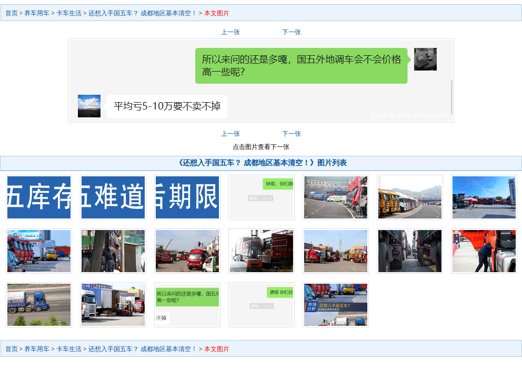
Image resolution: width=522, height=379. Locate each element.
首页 (11, 13)
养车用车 (36, 13)
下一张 (291, 32)
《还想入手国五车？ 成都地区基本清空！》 (246, 163)
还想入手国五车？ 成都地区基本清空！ (142, 13)
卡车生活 (69, 13)
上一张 (230, 32)
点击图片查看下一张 (261, 147)
